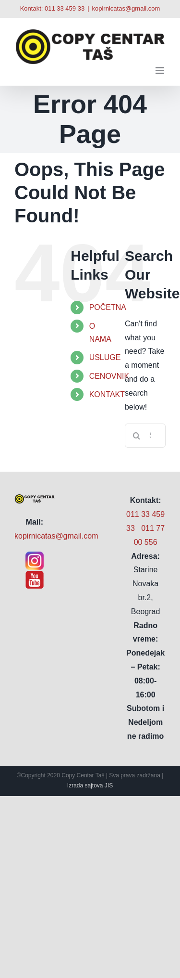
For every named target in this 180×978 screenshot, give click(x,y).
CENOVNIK (109, 376)
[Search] (137, 436)
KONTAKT (107, 394)
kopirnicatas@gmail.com (126, 8)
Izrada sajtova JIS (90, 785)
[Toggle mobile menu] (161, 70)
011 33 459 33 (64, 8)
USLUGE (105, 357)
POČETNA (107, 307)
